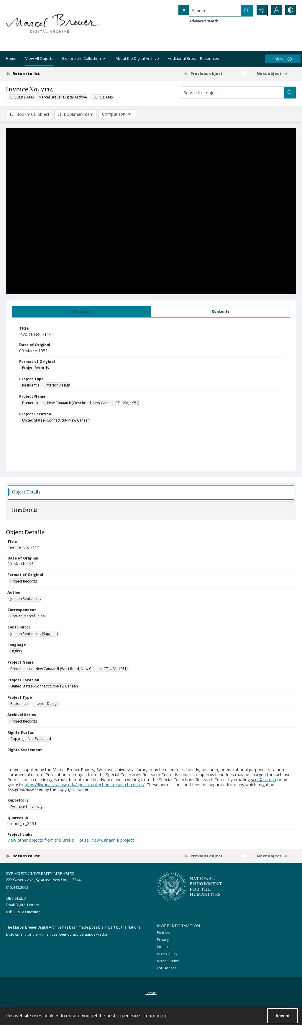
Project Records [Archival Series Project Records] (23, 721)
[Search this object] (232, 92)
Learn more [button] (155, 1015)
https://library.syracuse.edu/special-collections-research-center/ (84, 785)
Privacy (163, 939)
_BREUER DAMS (21, 97)
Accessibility (167, 954)
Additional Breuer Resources (193, 58)
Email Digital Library (22, 905)
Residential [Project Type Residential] (31, 385)
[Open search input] (246, 10)
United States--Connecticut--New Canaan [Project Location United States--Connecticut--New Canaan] (56, 420)
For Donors (166, 968)
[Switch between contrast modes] (290, 10)
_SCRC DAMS (102, 97)
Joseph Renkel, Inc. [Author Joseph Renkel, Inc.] (25, 598)
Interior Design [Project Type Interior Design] (57, 385)
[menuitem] (150, 992)
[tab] (81, 311)
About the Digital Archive (137, 58)
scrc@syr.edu (263, 780)
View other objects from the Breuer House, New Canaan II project (70, 840)
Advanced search (191, 20)
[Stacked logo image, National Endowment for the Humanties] (189, 886)
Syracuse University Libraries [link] (40, 874)
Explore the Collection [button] (84, 59)
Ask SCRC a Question (23, 912)
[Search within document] (290, 92)
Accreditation (168, 961)
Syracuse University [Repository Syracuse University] (26, 807)
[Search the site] (203, 10)
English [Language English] (16, 651)
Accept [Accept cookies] (282, 1016)
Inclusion (164, 947)
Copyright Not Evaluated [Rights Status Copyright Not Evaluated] (30, 738)
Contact (150, 993)
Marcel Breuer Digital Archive (63, 97)
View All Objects (39, 58)
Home (11, 58)
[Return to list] (45, 73)
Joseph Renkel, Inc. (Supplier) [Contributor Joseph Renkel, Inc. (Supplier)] (34, 633)
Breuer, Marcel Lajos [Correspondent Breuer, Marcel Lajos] (27, 616)
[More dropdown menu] (283, 59)
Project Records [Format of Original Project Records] (35, 368)
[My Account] (275, 10)
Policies (163, 932)
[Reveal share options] (260, 10)
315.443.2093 (17, 887)
